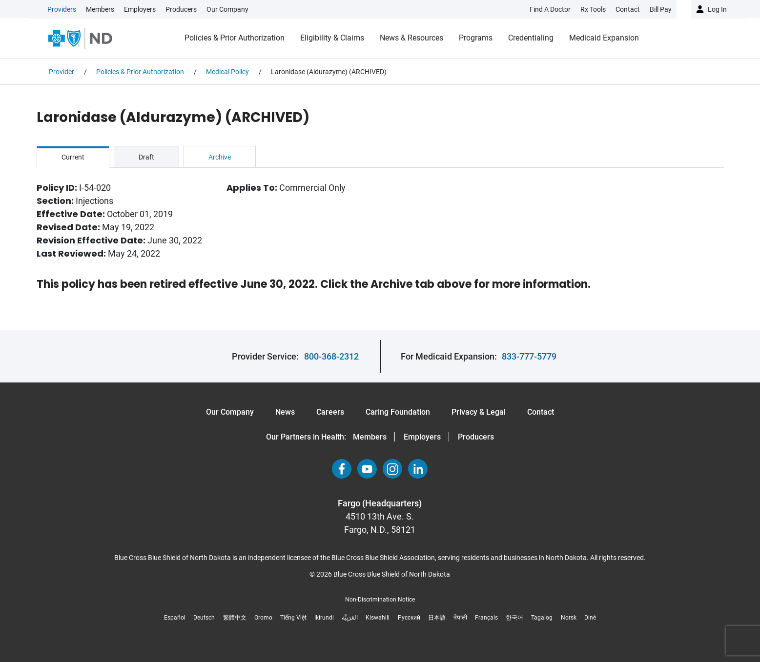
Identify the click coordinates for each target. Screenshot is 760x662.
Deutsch (204, 617)
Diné (590, 617)
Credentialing (531, 37)
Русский (409, 617)
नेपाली (460, 617)
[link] (147, 9)
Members (100, 9)
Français (486, 617)
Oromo (263, 617)
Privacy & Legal (479, 412)
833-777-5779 (529, 356)
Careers (330, 412)
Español (174, 617)
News (285, 412)
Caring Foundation (398, 412)
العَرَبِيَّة (350, 617)
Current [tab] (73, 157)
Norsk (568, 617)
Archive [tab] (219, 157)
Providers (61, 9)
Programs (476, 37)
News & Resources (411, 37)
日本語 (437, 617)
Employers (140, 9)
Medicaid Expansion (604, 37)
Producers (181, 9)
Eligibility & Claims (332, 37)
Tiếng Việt (293, 617)
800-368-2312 (331, 356)
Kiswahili (378, 617)
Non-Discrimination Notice (380, 599)
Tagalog (542, 617)
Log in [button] (717, 9)
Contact (540, 412)
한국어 (514, 617)
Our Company (227, 9)
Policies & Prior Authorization (235, 37)
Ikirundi (324, 617)
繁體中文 (234, 617)
